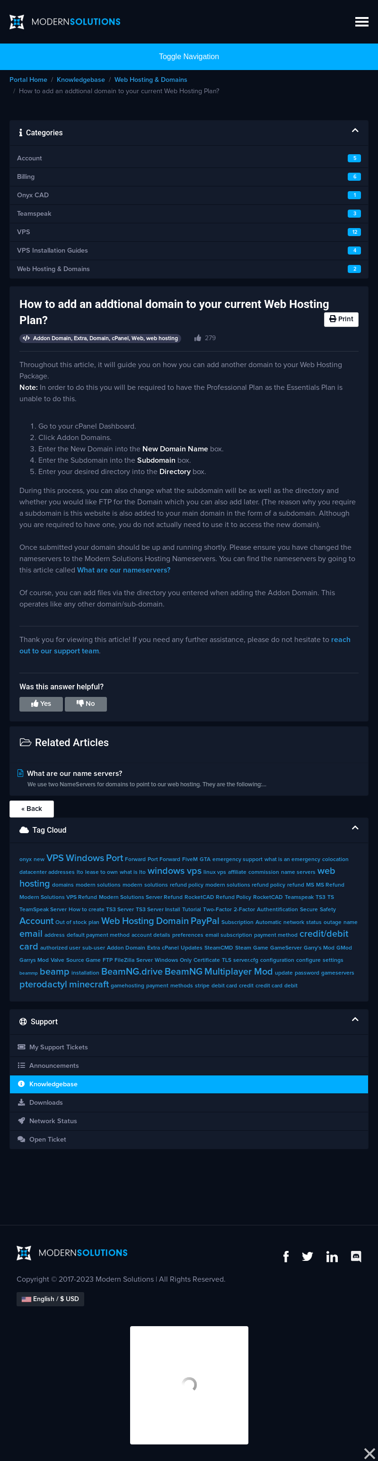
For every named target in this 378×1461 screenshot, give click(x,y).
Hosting (138, 921)
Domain (172, 921)
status (314, 922)
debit (291, 986)
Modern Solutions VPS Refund (58, 897)
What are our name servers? (189, 780)
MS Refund (330, 885)
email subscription (228, 935)
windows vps (175, 871)
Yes (41, 703)
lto (80, 872)
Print (341, 319)
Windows (85, 858)
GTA (205, 860)
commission (263, 872)
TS (330, 897)
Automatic (268, 922)
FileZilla (124, 960)
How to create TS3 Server (101, 910)
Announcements (48, 1065)
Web (110, 921)
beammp (28, 973)
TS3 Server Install (158, 910)
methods (181, 986)
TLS (226, 960)
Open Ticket (41, 1139)
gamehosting (127, 986)
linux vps (214, 872)
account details (151, 935)
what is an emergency (292, 860)
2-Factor (244, 910)
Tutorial (191, 910)
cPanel (170, 948)
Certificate (206, 960)
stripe (202, 986)
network (293, 922)
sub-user (93, 948)
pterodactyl (43, 984)
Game (260, 948)
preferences (187, 935)
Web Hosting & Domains (150, 80)
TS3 (320, 897)
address (54, 935)
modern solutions (98, 885)
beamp (55, 972)
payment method (276, 935)
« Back (31, 808)
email (31, 934)
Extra (153, 948)
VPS (55, 858)
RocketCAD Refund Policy (218, 897)
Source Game (83, 960)
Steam (243, 948)
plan (93, 922)
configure (308, 960)
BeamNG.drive (132, 972)
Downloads (40, 1102)
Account (36, 921)
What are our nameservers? (123, 570)
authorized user (60, 948)
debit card (224, 986)
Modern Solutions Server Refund (141, 897)
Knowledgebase (81, 80)
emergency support (237, 860)
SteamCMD (218, 948)
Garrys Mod (34, 960)
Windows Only (173, 960)
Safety (328, 910)
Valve (57, 960)
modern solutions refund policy (245, 885)
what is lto (133, 872)
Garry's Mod (319, 948)
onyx (25, 860)
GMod (344, 948)
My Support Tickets (52, 1047)
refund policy (186, 885)
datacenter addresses (47, 872)
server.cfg (245, 960)
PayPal (205, 921)
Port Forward (164, 860)
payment (157, 986)
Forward (135, 860)
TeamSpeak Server (43, 910)
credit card (268, 986)
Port (114, 858)
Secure (309, 910)
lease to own (101, 872)
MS (310, 885)
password (307, 973)
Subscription (237, 922)
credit (246, 986)
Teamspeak (299, 897)
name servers (298, 872)
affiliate (237, 872)
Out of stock (71, 922)
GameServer (286, 948)
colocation (335, 860)
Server (144, 960)
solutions (156, 885)
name (350, 922)
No (86, 703)
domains (63, 885)
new (39, 860)
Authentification (277, 910)
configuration (277, 960)
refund (295, 885)
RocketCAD (268, 897)
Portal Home (28, 80)
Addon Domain (126, 948)
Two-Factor (217, 910)
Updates (191, 948)
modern (132, 885)
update (284, 973)
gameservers (337, 973)
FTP (108, 960)
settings (333, 960)
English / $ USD (50, 1299)
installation (85, 973)
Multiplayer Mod (238, 972)
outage (333, 922)
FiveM (190, 860)
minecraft (89, 984)
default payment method (98, 935)
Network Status (47, 1121)
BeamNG (183, 972)
